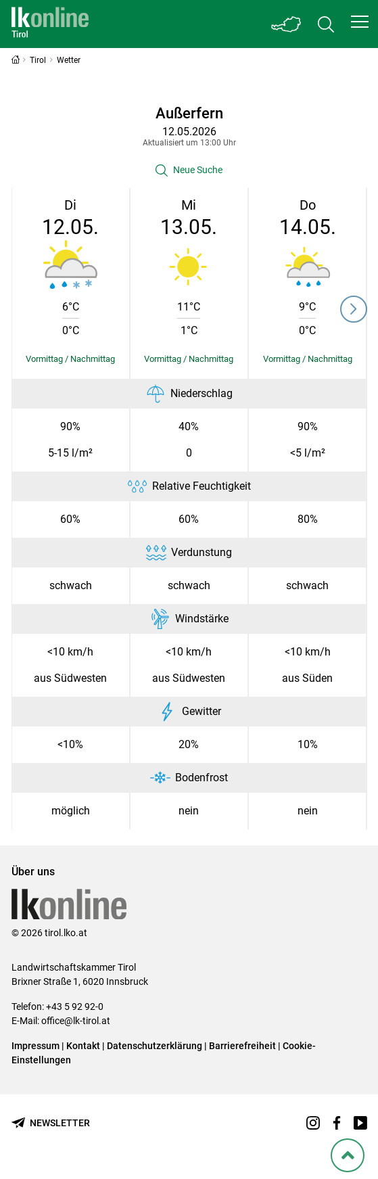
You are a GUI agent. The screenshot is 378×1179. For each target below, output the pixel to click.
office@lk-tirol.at (75, 1020)
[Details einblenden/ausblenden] (70, 359)
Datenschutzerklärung (154, 1045)
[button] (360, 21)
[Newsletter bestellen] (50, 1123)
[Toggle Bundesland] (287, 24)
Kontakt (83, 1045)
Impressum (35, 1045)
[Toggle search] (326, 24)
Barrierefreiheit (242, 1045)
